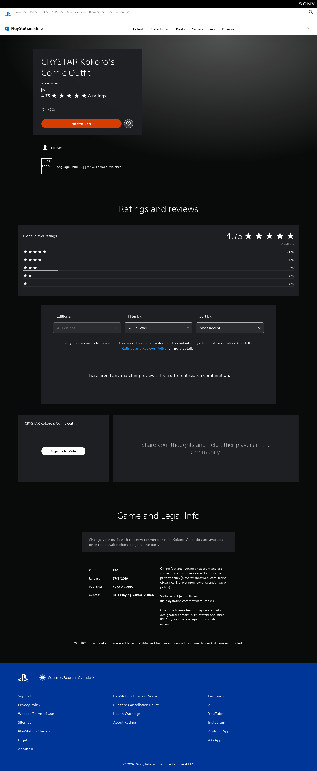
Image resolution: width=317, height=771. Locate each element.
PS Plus (56, 12)
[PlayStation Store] (25, 24)
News (92, 12)
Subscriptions (177, 25)
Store (105, 12)
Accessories (74, 12)
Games (19, 12)
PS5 (32, 12)
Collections (134, 25)
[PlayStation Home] (8, 12)
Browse (202, 25)
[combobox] (87, 323)
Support (121, 12)
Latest (112, 25)
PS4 (43, 12)
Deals (154, 25)
